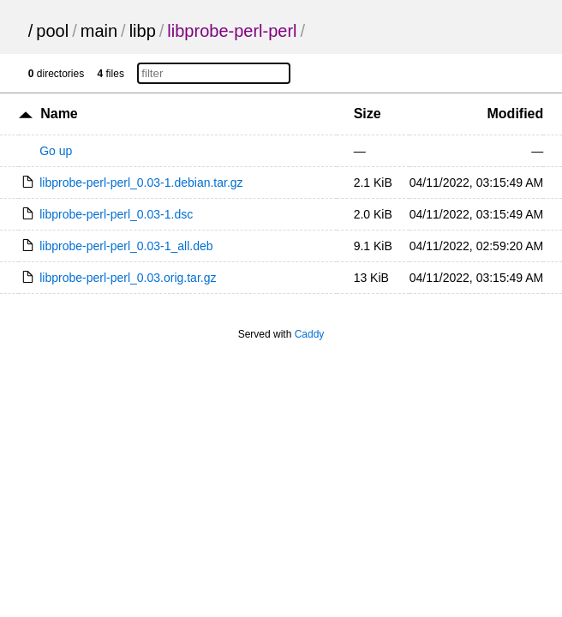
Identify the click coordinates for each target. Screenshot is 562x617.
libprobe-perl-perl (231, 30)
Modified (515, 113)
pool (52, 30)
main (99, 30)
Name (59, 113)
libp (142, 30)
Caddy (310, 334)
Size (367, 113)
